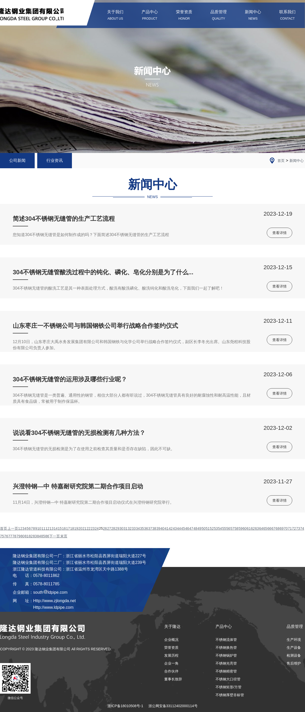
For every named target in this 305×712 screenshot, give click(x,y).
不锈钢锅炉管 (226, 655)
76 (6, 536)
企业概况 (171, 640)
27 (109, 528)
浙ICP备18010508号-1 (125, 706)
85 (43, 536)
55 (224, 528)
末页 (63, 536)
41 (166, 528)
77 (10, 536)
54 (220, 528)
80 (23, 536)
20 (80, 528)
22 (88, 528)
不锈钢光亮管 (226, 663)
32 (130, 528)
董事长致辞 (173, 679)
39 (158, 528)
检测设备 (294, 655)
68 (277, 528)
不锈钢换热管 (226, 647)
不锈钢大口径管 (227, 679)
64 (261, 528)
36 (146, 528)
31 (125, 528)
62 (253, 528)
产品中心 (223, 626)
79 (18, 536)
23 (93, 528)
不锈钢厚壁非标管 (229, 695)
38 (154, 528)
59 (240, 528)
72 (294, 528)
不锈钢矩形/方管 (228, 687)
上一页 (12, 528)
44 (179, 528)
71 (290, 528)
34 (138, 528)
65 (265, 528)
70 (286, 528)
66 (269, 528)
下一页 (54, 536)
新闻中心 (296, 161)
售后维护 (294, 663)
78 (14, 536)
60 (245, 528)
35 (142, 528)
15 (60, 528)
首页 (281, 161)
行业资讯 (54, 160)
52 (212, 528)
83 (35, 536)
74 (302, 528)
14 (56, 528)
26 (105, 528)
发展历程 (171, 655)
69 (281, 528)
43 (175, 528)
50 (203, 528)
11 (43, 528)
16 (64, 528)
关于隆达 (172, 626)
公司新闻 (17, 160)
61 (249, 528)
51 (208, 528)
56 (228, 528)
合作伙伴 (171, 671)
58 (236, 528)
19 (76, 528)
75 (2, 536)
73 (298, 528)
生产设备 (294, 647)
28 (113, 528)
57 (232, 528)
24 (97, 528)
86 (47, 536)
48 (195, 528)
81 (27, 536)
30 (121, 528)
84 (39, 536)
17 (68, 528)
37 (150, 528)
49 (199, 528)
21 (84, 528)
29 (117, 528)
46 (187, 528)
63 (257, 528)
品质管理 (295, 626)
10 (39, 528)
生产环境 (294, 640)
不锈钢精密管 (226, 671)
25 (101, 528)
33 (134, 528)
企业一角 (171, 663)
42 (171, 528)
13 (51, 528)
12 (47, 528)
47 (191, 528)
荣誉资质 (171, 647)
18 (72, 528)
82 (31, 536)
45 (183, 528)
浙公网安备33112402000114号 (173, 706)
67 (273, 528)
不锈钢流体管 (226, 640)
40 (162, 528)
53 (216, 528)
